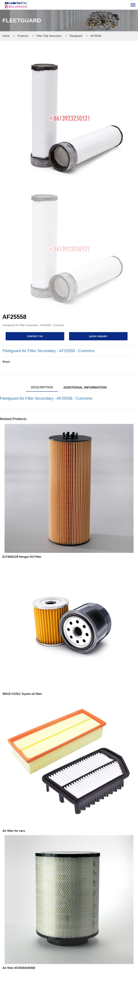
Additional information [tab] (85, 387)
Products (23, 36)
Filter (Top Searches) (48, 36)
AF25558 (95, 36)
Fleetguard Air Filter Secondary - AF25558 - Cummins (48, 351)
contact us (35, 336)
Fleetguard (75, 36)
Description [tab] (42, 387)
